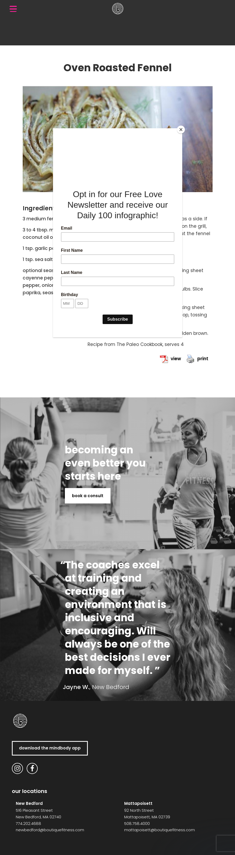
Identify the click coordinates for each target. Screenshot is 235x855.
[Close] (181, 130)
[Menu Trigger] (13, 9)
